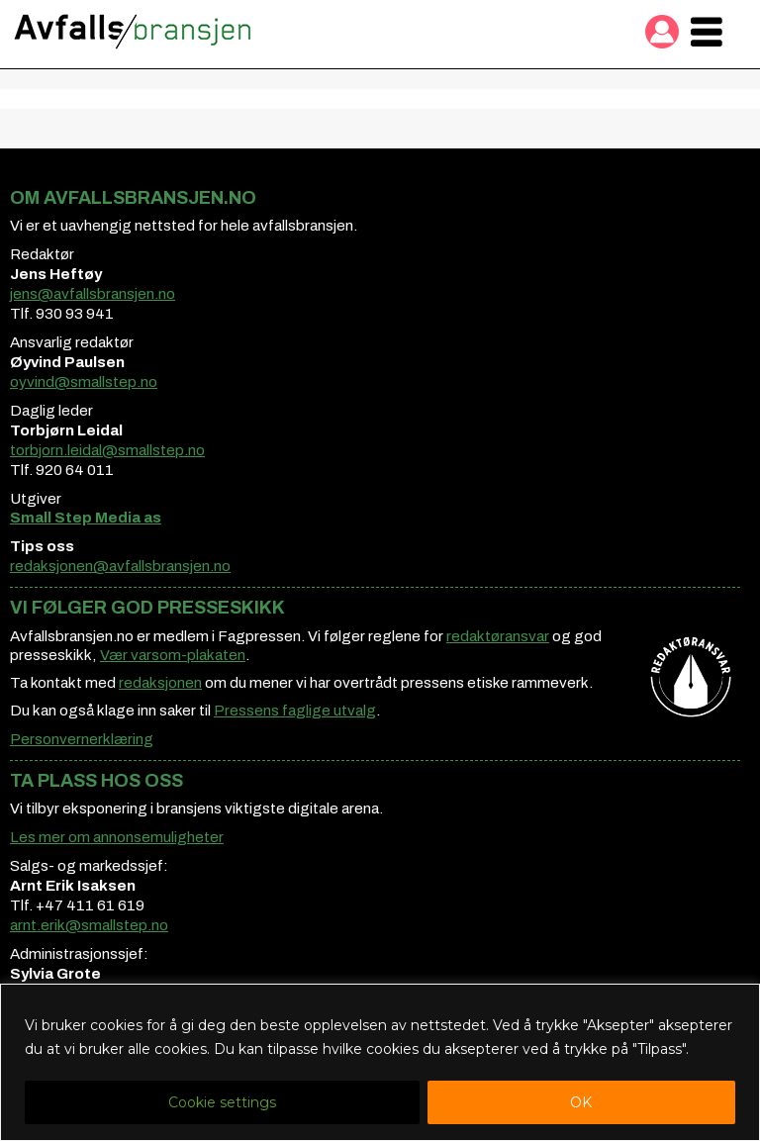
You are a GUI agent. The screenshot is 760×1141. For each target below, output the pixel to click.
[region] (380, 1062)
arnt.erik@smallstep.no (89, 925)
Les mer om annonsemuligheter (117, 837)
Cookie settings (222, 1102)
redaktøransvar (497, 636)
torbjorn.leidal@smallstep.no (107, 450)
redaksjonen (160, 683)
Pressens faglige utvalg (295, 710)
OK (581, 1102)
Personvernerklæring (81, 739)
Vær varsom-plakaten (172, 655)
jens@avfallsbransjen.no (92, 294)
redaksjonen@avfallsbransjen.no (120, 566)
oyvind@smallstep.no (83, 382)
